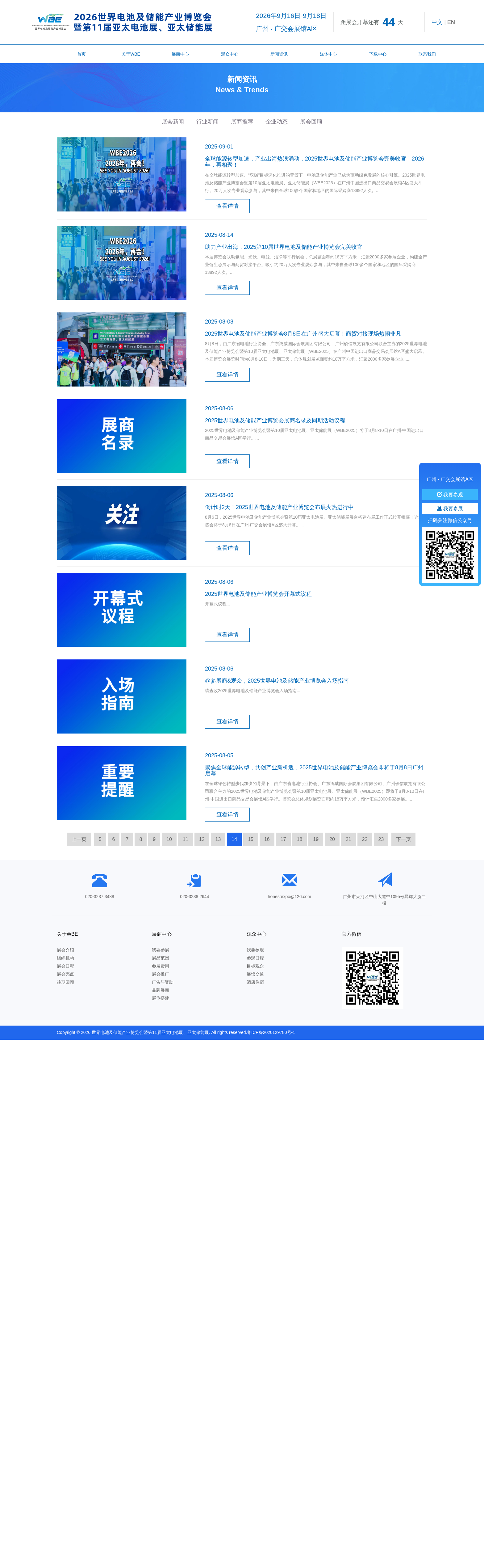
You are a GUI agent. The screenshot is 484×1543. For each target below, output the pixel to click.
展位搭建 (160, 998)
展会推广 (160, 974)
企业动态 (276, 122)
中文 (437, 22)
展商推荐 (242, 122)
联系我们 (427, 54)
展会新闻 (173, 122)
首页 (81, 54)
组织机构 (65, 957)
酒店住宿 (255, 982)
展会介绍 (65, 949)
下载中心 (377, 54)
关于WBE (131, 54)
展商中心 (180, 54)
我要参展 (160, 949)
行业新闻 (207, 122)
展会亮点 (65, 974)
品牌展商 (160, 990)
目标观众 (255, 966)
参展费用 (160, 966)
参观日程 (255, 957)
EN (451, 22)
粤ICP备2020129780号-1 (271, 1032)
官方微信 (351, 934)
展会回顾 (311, 122)
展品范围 (160, 957)
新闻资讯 (279, 54)
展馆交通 (255, 974)
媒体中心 (328, 54)
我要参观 (255, 949)
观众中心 (229, 54)
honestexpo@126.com (289, 896)
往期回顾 (65, 982)
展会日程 (65, 966)
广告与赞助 (162, 982)
